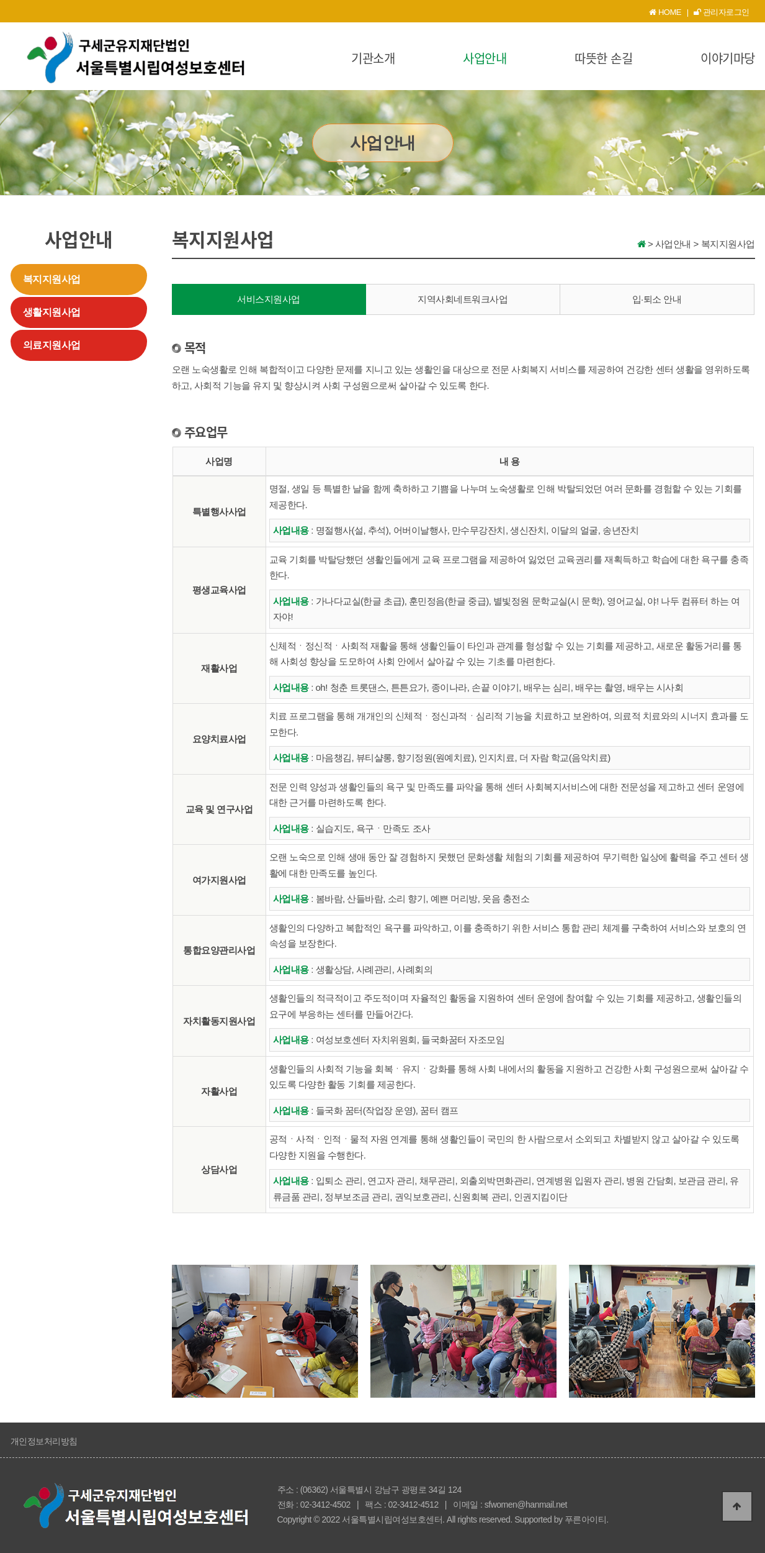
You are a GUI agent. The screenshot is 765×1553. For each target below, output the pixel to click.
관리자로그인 (721, 12)
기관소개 (373, 58)
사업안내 (484, 58)
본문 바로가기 (0, 0)
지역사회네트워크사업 (463, 299)
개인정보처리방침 (44, 1441)
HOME (665, 12)
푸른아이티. (587, 1519)
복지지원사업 (52, 279)
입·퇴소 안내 (657, 299)
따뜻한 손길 (603, 58)
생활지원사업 (52, 312)
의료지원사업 (52, 345)
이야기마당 (727, 58)
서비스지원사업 (268, 299)
